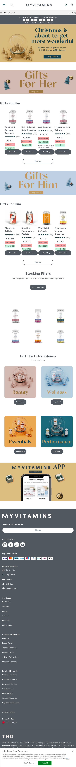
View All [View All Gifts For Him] (38, 262)
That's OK (45, 763)
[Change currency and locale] (9, 722)
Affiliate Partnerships (10, 657)
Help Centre (8, 574)
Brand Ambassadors (9, 662)
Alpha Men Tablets (10, 229)
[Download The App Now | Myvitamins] (38, 482)
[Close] (72, 751)
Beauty (5, 611)
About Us (6, 638)
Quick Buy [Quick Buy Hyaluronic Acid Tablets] (63, 152)
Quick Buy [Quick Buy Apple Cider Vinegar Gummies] (63, 253)
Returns (7, 579)
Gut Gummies (44, 127)
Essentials (6, 620)
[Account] (66, 5)
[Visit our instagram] (4, 544)
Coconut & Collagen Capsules (10, 130)
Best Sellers (6, 602)
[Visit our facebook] (10, 544)
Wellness (5, 616)
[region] (38, 757)
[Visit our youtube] (22, 544)
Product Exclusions (9, 675)
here (67, 759)
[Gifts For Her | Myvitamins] (38, 82)
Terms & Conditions (9, 648)
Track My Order (9, 588)
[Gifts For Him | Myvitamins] (38, 183)
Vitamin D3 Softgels (43, 229)
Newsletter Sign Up (9, 679)
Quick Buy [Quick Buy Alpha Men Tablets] (13, 253)
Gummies (5, 606)
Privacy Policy (7, 643)
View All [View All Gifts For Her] (38, 161)
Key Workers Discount (10, 703)
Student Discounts (9, 698)
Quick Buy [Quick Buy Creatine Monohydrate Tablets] (29, 253)
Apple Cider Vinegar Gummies (61, 231)
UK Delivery (8, 584)
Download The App (9, 684)
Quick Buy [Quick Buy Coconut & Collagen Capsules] (13, 152)
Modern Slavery (8, 652)
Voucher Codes (8, 689)
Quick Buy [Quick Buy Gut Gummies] (46, 152)
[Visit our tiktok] (16, 544)
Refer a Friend (7, 693)
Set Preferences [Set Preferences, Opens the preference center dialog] (29, 763)
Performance (7, 625)
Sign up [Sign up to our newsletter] (38, 530)
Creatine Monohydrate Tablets (28, 231)
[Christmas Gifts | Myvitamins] (38, 43)
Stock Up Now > (38, 287)
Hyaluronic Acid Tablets (63, 128)
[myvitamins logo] (39, 5)
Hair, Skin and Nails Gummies (28, 128)
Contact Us (8, 570)
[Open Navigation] (4, 5)
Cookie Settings (8, 712)
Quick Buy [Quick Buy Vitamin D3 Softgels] (46, 253)
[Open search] (11, 5)
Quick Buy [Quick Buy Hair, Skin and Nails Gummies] (29, 152)
